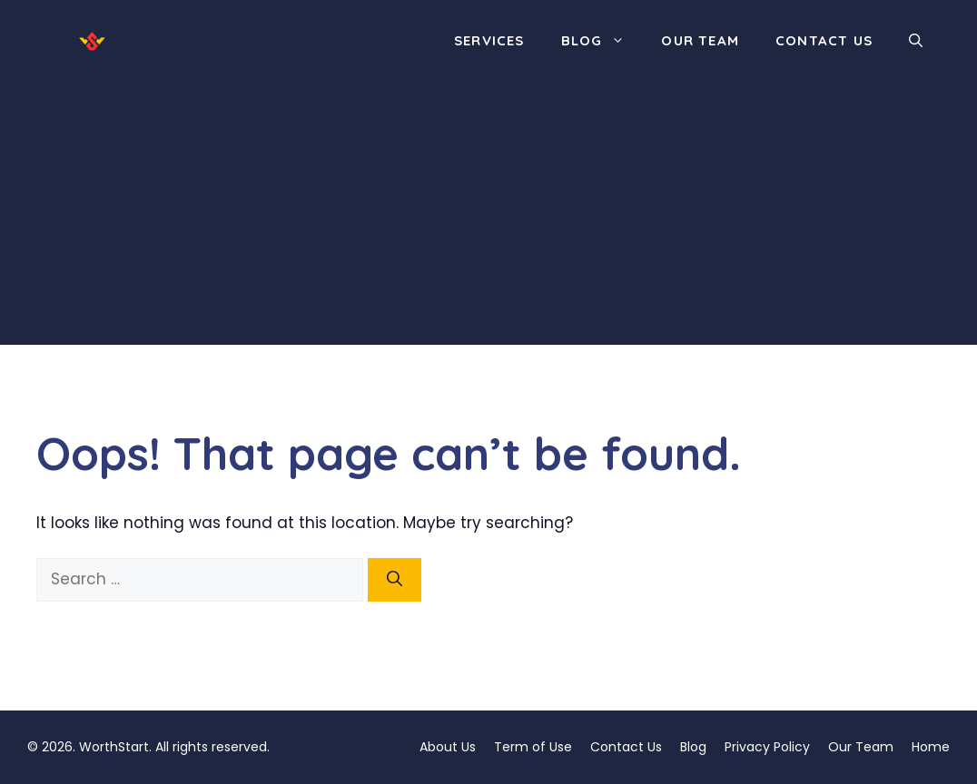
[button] (916, 41)
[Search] (394, 580)
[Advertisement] (488, 218)
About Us (447, 747)
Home (931, 747)
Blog (602, 41)
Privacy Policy (767, 747)
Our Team (700, 40)
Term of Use (533, 747)
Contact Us (824, 40)
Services (489, 40)
